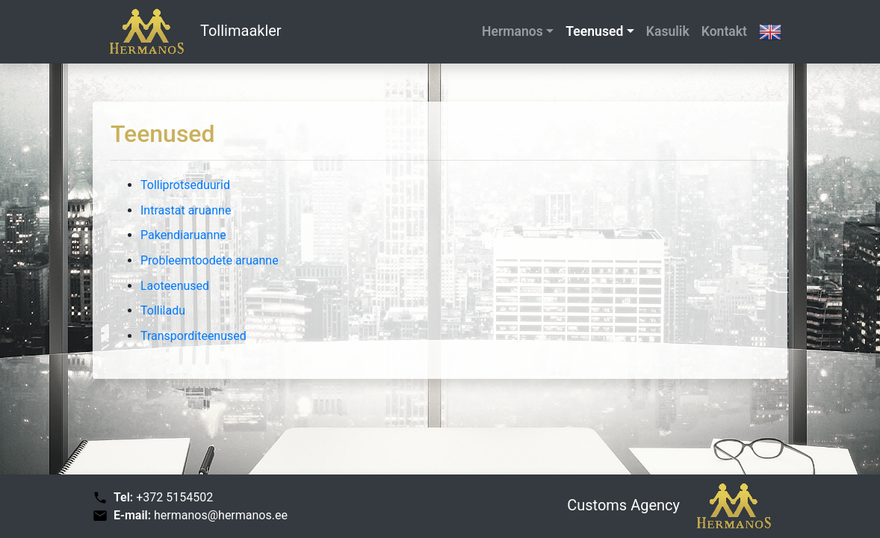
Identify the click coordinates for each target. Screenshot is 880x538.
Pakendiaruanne (183, 235)
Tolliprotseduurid (185, 185)
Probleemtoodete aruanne (209, 260)
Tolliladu (162, 310)
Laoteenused (174, 286)
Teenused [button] (594, 31)
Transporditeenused (193, 336)
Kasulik (668, 31)
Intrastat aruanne (185, 210)
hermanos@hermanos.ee (221, 515)
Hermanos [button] (512, 31)
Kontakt (724, 31)
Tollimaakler (187, 32)
